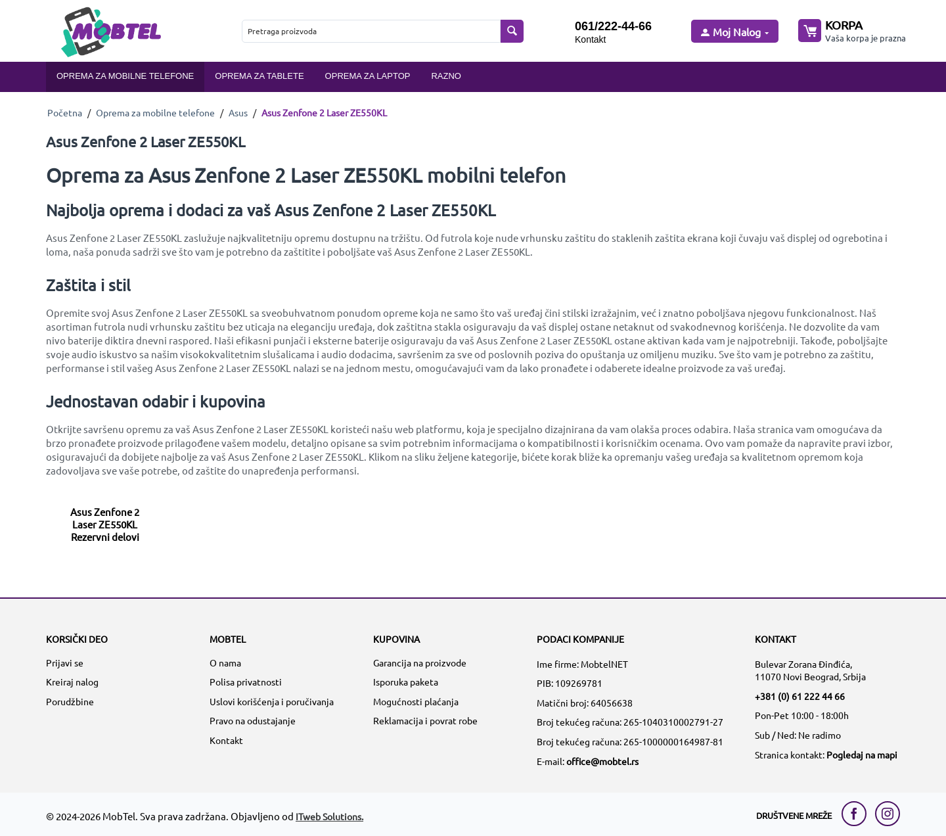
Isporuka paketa (405, 681)
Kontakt (590, 39)
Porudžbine (70, 701)
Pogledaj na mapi (861, 754)
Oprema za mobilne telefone (125, 76)
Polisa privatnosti (246, 681)
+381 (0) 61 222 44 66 (800, 696)
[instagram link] (887, 813)
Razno (446, 76)
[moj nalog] (734, 32)
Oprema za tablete (259, 76)
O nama (225, 662)
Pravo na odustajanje (253, 720)
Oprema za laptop (368, 76)
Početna (64, 112)
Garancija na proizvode (419, 662)
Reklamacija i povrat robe (425, 720)
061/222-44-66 (613, 26)
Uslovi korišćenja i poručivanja (272, 701)
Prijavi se (64, 662)
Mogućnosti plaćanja (416, 701)
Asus (238, 112)
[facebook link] (857, 813)
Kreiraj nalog (72, 681)
